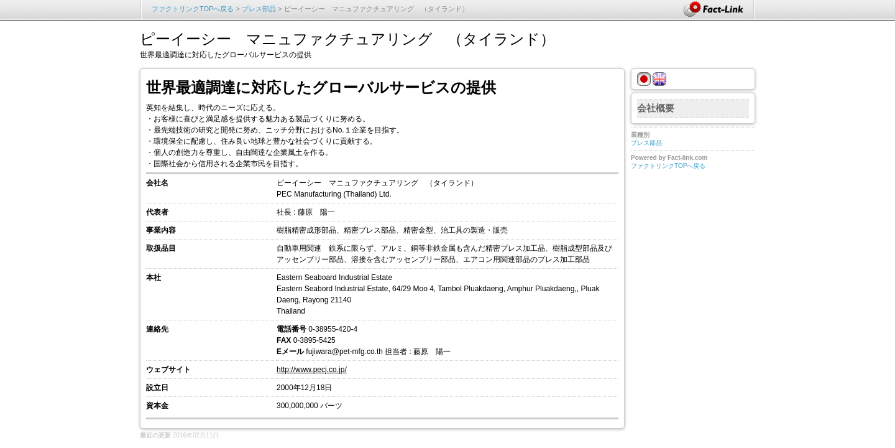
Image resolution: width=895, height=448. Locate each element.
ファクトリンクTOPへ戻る (193, 8)
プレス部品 (259, 8)
